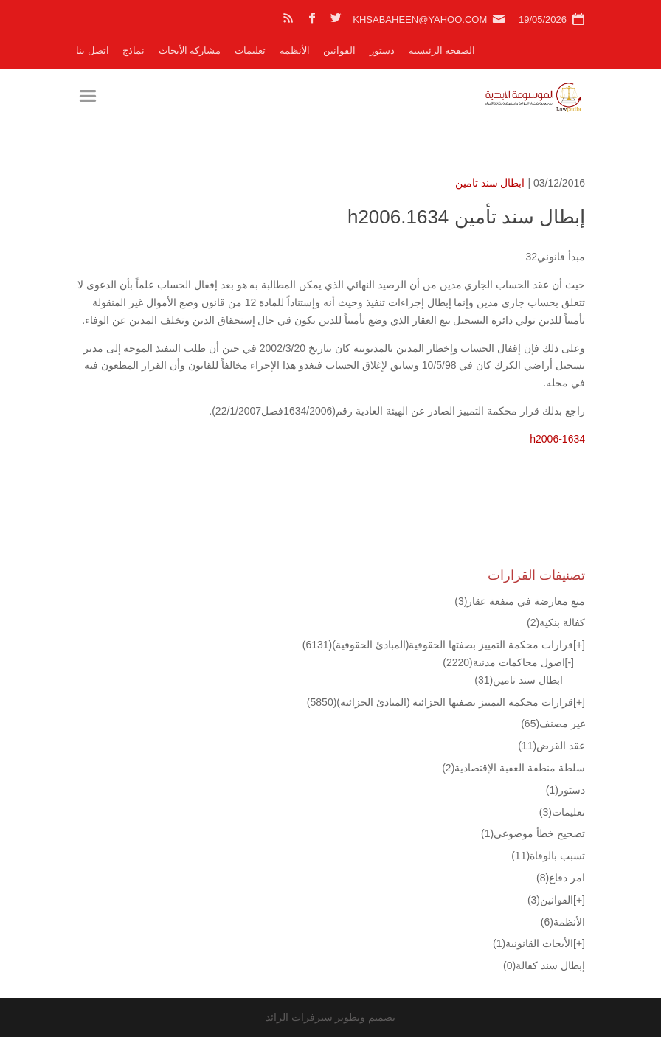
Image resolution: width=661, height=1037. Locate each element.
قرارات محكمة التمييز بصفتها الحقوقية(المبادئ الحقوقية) (437, 645)
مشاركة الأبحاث (190, 50)
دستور (382, 50)
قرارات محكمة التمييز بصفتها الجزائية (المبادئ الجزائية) (440, 702)
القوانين (339, 50)
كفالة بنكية (556, 622)
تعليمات (250, 50)
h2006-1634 (557, 439)
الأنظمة (295, 50)
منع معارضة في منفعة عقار (519, 601)
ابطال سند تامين (490, 183)
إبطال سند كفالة (544, 965)
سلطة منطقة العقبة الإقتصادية (513, 768)
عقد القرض (551, 746)
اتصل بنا (92, 50)
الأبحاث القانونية (533, 943)
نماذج (133, 50)
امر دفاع (560, 878)
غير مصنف (553, 723)
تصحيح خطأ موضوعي (533, 833)
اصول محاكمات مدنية (503, 662)
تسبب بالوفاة (548, 855)
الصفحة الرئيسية (442, 50)
